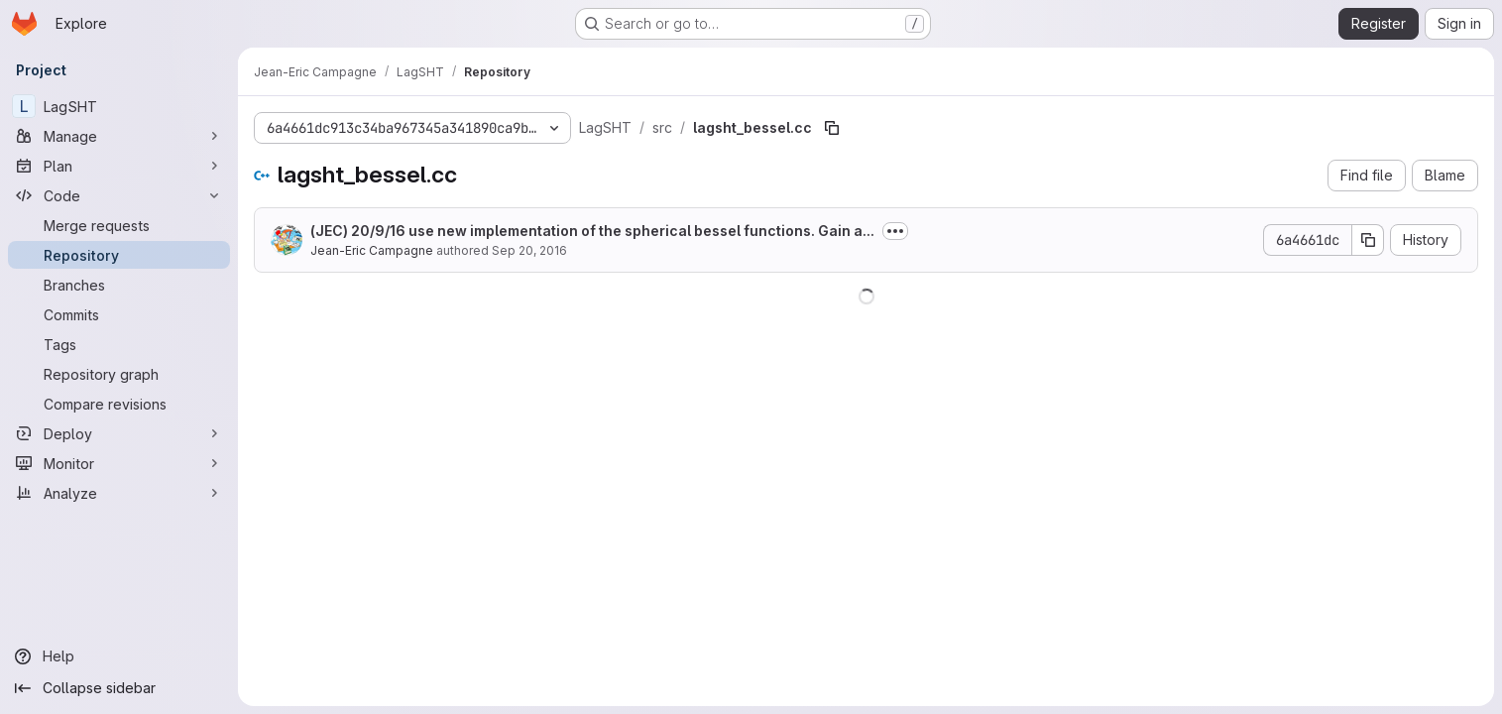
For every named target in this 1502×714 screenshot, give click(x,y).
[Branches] (119, 284)
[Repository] (119, 255)
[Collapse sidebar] (119, 688)
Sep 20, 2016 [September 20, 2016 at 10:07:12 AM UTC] (529, 250)
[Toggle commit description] (895, 231)
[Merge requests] (119, 225)
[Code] (119, 195)
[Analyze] (119, 493)
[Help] (119, 656)
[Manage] (119, 136)
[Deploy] (119, 433)
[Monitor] (119, 463)
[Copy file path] (832, 128)
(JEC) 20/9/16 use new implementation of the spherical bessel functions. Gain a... (592, 230)
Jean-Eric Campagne (371, 250)
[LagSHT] (119, 106)
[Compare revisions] (119, 403)
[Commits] (119, 314)
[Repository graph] (119, 374)
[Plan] (119, 165)
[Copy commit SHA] (1368, 240)
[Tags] (119, 344)
